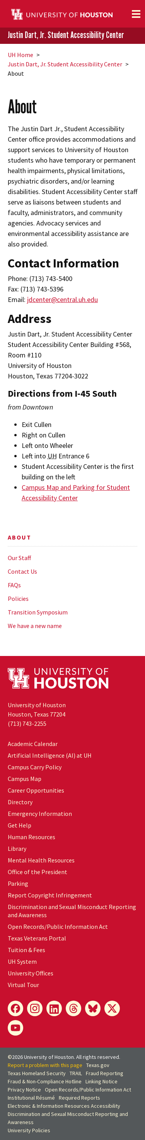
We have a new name (35, 626)
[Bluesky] (93, 1008)
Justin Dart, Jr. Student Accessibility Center (66, 35)
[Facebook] (15, 1008)
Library (17, 848)
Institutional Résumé (31, 1097)
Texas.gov (97, 1065)
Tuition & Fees (26, 950)
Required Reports (79, 1097)
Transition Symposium (38, 612)
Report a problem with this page (45, 1065)
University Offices (30, 973)
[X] (112, 1008)
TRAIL (76, 1073)
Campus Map (24, 779)
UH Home (20, 55)
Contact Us (22, 571)
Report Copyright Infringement (50, 895)
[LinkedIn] (54, 1008)
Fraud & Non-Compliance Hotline (45, 1081)
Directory (20, 802)
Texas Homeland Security (37, 1073)
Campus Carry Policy (34, 767)
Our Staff (19, 558)
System (22, 961)
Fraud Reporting (104, 1073)
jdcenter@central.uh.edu (62, 299)
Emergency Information (40, 813)
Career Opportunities (36, 790)
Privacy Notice (24, 1089)
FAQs (14, 585)
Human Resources (31, 837)
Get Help (19, 825)
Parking (18, 883)
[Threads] (73, 1008)
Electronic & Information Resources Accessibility (64, 1105)
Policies (18, 598)
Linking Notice (101, 1081)
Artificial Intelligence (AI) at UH (50, 755)
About (19, 537)
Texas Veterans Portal (37, 938)
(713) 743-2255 (27, 723)
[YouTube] (15, 1028)
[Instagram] (35, 1008)
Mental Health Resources (41, 860)
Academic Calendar (33, 744)
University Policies (29, 1130)
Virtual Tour (23, 985)
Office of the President (37, 872)
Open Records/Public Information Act (58, 926)
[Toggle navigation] (136, 14)
